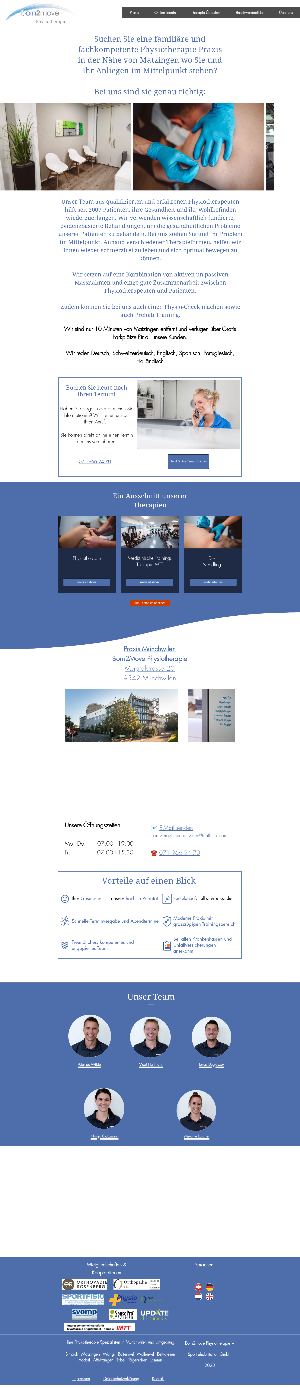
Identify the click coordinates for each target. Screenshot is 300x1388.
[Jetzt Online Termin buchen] (188, 461)
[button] (134, 12)
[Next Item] (266, 147)
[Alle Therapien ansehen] (150, 603)
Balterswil (126, 1354)
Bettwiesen (166, 1354)
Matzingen (90, 1354)
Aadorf (84, 1360)
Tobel (120, 1360)
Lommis (156, 1360)
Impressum (81, 1378)
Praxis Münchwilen (150, 648)
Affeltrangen (103, 1360)
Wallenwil (145, 1354)
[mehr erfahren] (86, 582)
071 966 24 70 (179, 853)
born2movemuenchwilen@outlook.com (189, 835)
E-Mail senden (176, 827)
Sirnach (71, 1354)
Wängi (109, 1354)
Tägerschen (137, 1360)
